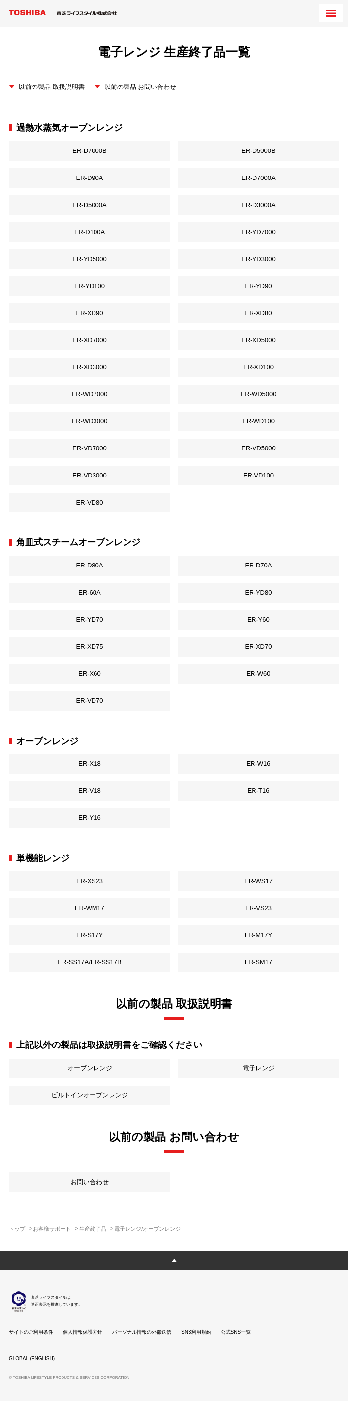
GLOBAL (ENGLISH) (32, 1358)
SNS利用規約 (196, 1332)
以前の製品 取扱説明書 (52, 86)
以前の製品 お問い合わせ (140, 86)
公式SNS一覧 (236, 1332)
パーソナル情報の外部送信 (141, 1332)
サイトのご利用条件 (31, 1332)
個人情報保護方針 (82, 1332)
